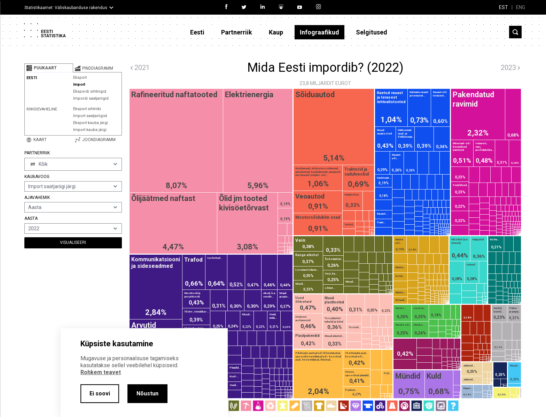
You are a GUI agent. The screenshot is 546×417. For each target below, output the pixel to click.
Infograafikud (319, 32)
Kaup (276, 32)
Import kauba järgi (90, 130)
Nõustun (147, 393)
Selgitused (371, 32)
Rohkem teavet (100, 372)
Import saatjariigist (90, 116)
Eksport (80, 77)
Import (79, 84)
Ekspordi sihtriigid (89, 91)
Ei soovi (99, 393)
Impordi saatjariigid (91, 98)
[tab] (48, 67)
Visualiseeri (73, 242)
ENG (520, 7)
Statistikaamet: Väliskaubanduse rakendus (65, 7)
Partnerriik (236, 32)
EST (503, 7)
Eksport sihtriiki (87, 109)
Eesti (197, 32)
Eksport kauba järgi (90, 123)
